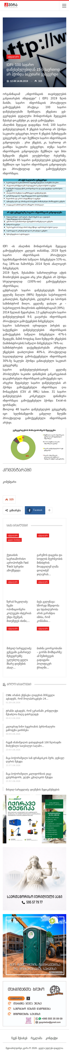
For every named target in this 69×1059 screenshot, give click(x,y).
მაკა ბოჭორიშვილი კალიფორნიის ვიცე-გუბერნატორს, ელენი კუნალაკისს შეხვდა (29, 777)
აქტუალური (13, 56)
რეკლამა (36, 1038)
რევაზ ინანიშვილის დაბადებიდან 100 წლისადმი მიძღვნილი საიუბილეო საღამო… (33, 745)
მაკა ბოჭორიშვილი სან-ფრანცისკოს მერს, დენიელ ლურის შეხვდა (35, 761)
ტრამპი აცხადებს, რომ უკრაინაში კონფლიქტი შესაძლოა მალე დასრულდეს (32, 714)
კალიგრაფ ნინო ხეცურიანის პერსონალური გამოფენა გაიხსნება (30, 729)
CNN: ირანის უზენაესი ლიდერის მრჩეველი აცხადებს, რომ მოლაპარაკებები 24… (30, 698)
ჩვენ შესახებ (19, 1038)
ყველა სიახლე (14, 539)
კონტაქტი (52, 1038)
